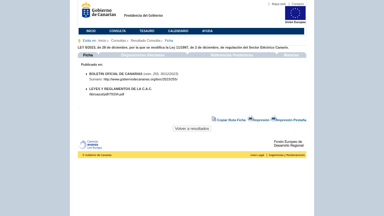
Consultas (118, 40)
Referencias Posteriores (232, 55)
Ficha (88, 55)
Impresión (258, 120)
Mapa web (279, 4)
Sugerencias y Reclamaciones (287, 155)
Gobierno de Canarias (97, 12)
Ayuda (207, 31)
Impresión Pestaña (288, 120)
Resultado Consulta (145, 40)
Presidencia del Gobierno (149, 12)
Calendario (178, 31)
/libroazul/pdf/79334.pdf (106, 94)
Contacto (298, 4)
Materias (291, 55)
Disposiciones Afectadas (143, 55)
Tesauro (147, 31)
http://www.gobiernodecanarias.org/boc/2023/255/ (140, 79)
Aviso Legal (257, 155)
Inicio (91, 31)
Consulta (118, 31)
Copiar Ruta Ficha (229, 120)
